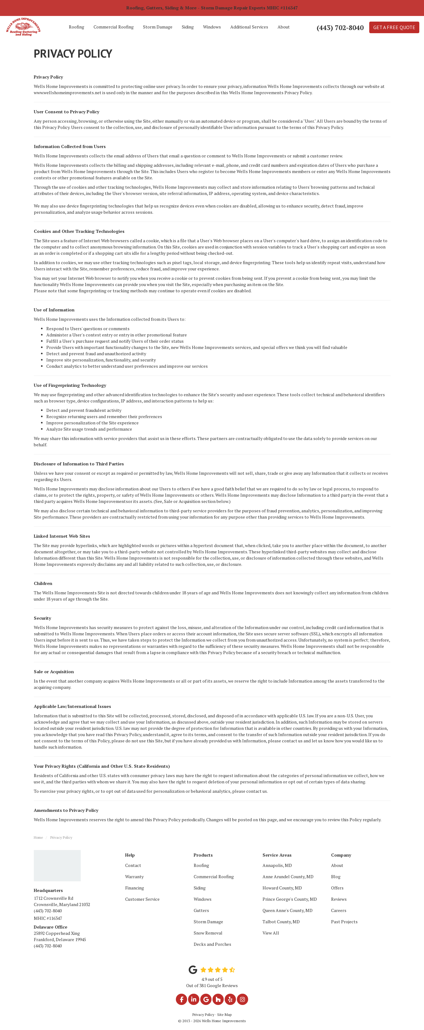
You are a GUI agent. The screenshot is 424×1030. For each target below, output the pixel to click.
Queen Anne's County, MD (288, 910)
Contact (133, 865)
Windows (203, 899)
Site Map (224, 1014)
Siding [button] (188, 27)
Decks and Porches (212, 944)
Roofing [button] (76, 27)
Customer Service (142, 899)
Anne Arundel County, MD (288, 876)
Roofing (201, 865)
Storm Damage (208, 922)
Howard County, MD (282, 888)
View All (271, 933)
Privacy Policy (203, 1014)
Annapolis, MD (277, 865)
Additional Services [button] (249, 27)
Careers (338, 910)
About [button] (284, 27)
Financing (134, 888)
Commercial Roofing (214, 876)
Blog (335, 876)
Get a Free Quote (394, 27)
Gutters (201, 910)
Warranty (134, 876)
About (337, 865)
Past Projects (344, 922)
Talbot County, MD (281, 922)
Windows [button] (212, 27)
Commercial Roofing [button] (114, 27)
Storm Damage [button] (157, 27)
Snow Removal (208, 933)
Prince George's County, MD (290, 899)
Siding (200, 888)
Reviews (339, 899)
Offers (337, 888)
